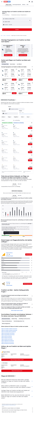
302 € (3, 13)
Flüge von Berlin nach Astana (6, 339)
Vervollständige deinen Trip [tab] (19, 321)
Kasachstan (8, 35)
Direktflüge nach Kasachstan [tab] (24, 318)
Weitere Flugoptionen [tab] (6, 323)
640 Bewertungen (9, 255)
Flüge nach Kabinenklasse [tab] (7, 321)
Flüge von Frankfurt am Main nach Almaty (9, 330)
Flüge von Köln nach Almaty (6, 336)
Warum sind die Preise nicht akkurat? (17, 412)
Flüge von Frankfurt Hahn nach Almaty (8, 331)
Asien (4, 35)
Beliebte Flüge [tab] (14, 318)
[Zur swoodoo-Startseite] (7, 1)
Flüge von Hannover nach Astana (7, 343)
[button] (2, 1)
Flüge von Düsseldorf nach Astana (7, 334)
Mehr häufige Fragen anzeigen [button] (17, 310)
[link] (8, 55)
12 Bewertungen (9, 285)
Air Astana (8, 282)
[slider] (32, 114)
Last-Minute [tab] (19, 64)
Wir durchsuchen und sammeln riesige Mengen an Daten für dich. (17, 410)
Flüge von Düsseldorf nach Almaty (7, 333)
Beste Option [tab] (12, 64)
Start (1, 35)
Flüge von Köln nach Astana (6, 337)
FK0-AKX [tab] (14, 195)
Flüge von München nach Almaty (7, 340)
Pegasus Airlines (9, 252)
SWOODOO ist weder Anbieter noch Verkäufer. (17, 408)
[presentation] (6, 12)
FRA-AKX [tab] (19, 195)
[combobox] (6, 14)
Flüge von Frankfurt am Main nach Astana (9, 328)
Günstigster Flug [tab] (5, 64)
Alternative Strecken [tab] (6, 318)
